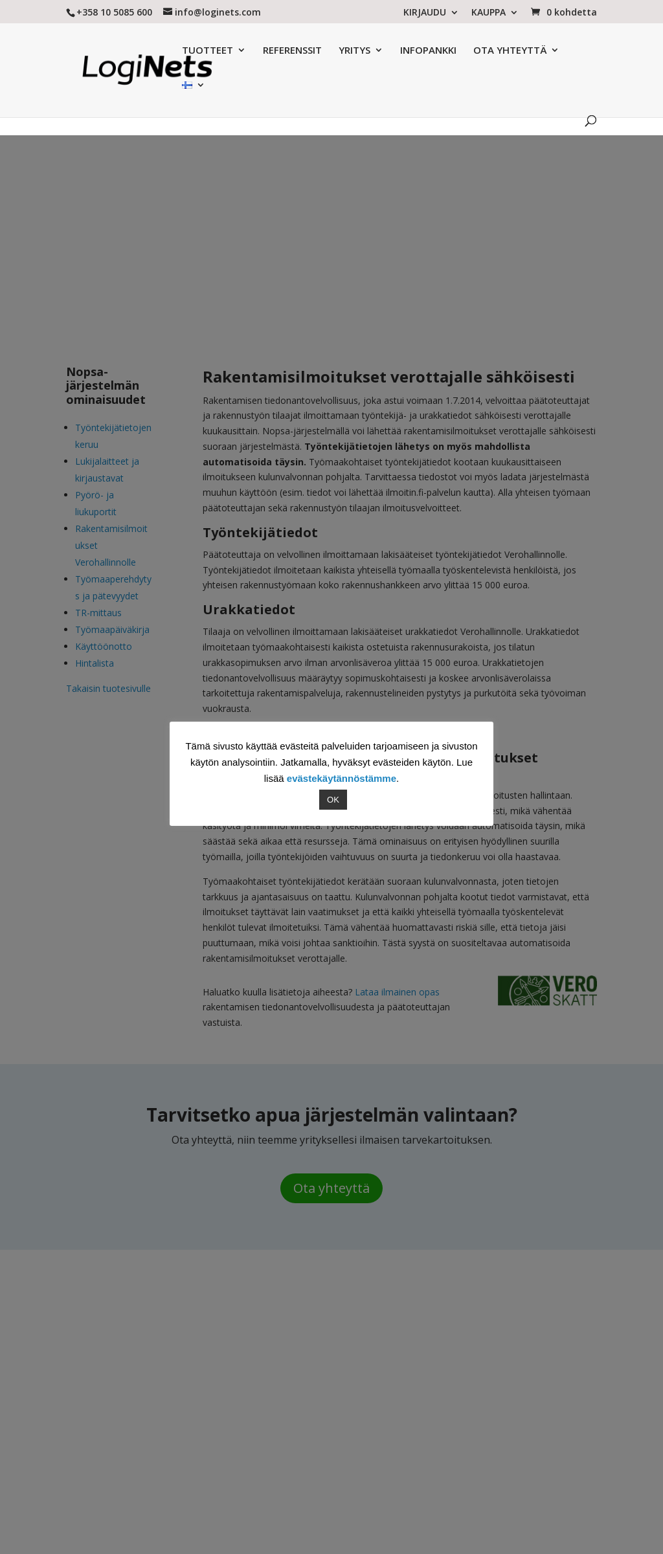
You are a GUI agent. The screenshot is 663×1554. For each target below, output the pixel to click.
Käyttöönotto (103, 646)
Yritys (223, 1308)
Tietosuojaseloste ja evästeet (379, 1486)
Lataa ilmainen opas (397, 992)
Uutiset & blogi (495, 94)
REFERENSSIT (263, 50)
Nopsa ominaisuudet (320, 94)
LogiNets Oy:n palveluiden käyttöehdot (155, 1501)
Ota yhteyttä (331, 1188)
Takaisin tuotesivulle (108, 688)
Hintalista (94, 663)
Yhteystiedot (238, 1368)
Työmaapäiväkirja (112, 629)
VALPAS (501, 1328)
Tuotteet (230, 1328)
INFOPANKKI (400, 50)
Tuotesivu (241, 94)
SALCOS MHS (513, 1348)
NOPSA (500, 1308)
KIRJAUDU (424, 13)
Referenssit (235, 1348)
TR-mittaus (98, 612)
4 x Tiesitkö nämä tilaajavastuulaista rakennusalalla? (385, 1324)
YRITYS (326, 50)
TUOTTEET (179, 50)
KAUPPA (488, 13)
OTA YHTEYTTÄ (481, 50)
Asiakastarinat (420, 94)
